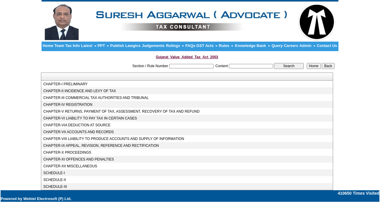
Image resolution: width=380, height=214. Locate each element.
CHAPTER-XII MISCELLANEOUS (70, 166)
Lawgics (132, 45)
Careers (291, 45)
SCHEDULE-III (55, 187)
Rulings (175, 45)
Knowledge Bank (252, 45)
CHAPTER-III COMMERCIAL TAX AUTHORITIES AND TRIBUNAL (96, 98)
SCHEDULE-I (54, 173)
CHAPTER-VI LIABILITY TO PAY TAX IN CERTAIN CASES (90, 118)
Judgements (153, 45)
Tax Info (72, 45)
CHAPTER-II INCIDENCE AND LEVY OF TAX (79, 91)
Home (48, 45)
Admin (307, 45)
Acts (211, 45)
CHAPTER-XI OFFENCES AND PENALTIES (78, 159)
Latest (88, 45)
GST (200, 45)
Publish (117, 45)
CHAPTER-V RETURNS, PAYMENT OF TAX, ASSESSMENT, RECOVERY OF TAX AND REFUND (121, 111)
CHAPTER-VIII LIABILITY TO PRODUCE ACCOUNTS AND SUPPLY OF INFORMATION (113, 139)
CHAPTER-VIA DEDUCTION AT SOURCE (76, 125)
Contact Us (327, 45)
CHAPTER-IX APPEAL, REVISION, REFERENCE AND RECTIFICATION (101, 146)
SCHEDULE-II (54, 180)
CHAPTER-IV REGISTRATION (67, 105)
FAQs (190, 45)
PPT (103, 45)
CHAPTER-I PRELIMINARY (65, 84)
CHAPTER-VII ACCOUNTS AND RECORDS (78, 132)
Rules (226, 45)
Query (277, 45)
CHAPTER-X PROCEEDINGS (67, 152)
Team (59, 45)
